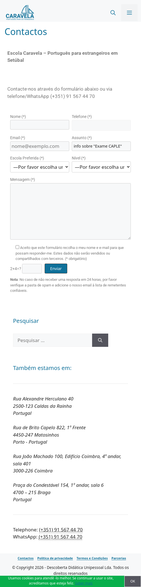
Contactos (26, 558)
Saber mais (84, 583)
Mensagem (22, 179)
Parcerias (118, 558)
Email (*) (17, 137)
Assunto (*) (82, 137)
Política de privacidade (55, 558)
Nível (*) (79, 158)
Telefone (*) (82, 116)
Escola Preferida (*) (27, 158)
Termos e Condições (92, 558)
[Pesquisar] (100, 340)
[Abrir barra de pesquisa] (113, 12)
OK (132, 581)
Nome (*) (18, 116)
